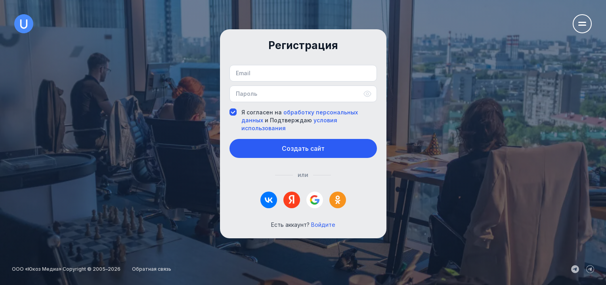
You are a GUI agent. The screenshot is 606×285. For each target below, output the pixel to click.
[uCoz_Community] (590, 269)
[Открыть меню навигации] (582, 23)
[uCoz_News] (575, 269)
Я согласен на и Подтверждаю (293, 120)
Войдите (323, 224)
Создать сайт (303, 148)
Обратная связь (151, 269)
